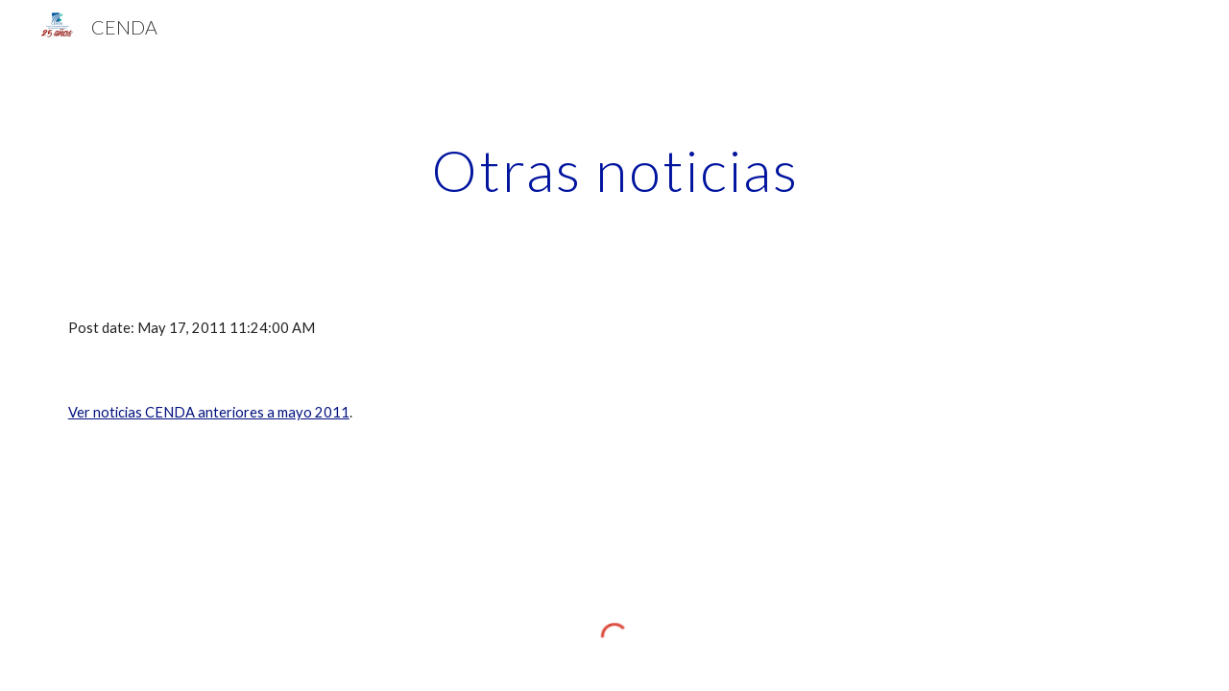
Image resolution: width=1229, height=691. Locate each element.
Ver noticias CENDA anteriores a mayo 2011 (208, 412)
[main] (614, 170)
